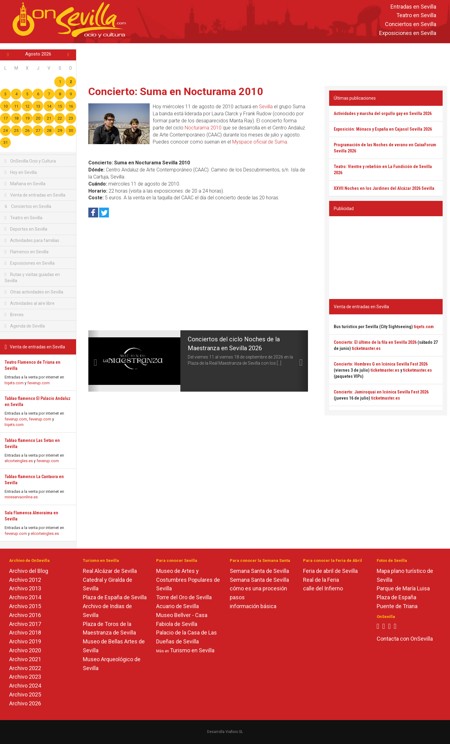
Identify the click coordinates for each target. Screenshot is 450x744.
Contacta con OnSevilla (405, 638)
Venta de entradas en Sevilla (35, 195)
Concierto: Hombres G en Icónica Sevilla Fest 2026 (381, 364)
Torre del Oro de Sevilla (184, 597)
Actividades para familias (32, 240)
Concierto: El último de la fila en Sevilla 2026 (375, 342)
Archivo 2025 (25, 694)
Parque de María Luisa (403, 588)
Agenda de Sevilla (25, 326)
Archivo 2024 (25, 685)
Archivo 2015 (25, 606)
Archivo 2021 (25, 659)
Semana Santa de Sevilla (259, 571)
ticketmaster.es (366, 348)
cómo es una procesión (258, 588)
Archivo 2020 (25, 650)
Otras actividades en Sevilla (34, 292)
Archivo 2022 (25, 668)
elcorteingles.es (19, 460)
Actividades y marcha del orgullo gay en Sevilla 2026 (383, 113)
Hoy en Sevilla (21, 172)
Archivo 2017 (25, 624)
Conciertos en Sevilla (410, 24)
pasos (237, 597)
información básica (253, 606)
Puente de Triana (397, 606)
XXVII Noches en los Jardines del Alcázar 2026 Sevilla (384, 188)
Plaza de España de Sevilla (115, 597)
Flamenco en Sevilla (26, 251)
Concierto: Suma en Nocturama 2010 (175, 91)
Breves (14, 314)
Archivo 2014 (25, 597)
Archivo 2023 (25, 676)
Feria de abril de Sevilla (330, 571)
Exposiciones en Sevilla (407, 33)
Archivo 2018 (25, 632)
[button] (93, 361)
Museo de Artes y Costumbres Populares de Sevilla (188, 580)
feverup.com (38, 383)
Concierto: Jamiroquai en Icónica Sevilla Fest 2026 (381, 391)
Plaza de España (396, 597)
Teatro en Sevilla (416, 15)
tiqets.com (14, 383)
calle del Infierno (323, 588)
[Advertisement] (263, 63)
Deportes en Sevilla (26, 229)
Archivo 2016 (25, 615)
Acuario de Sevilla (177, 606)
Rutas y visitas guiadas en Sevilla (32, 277)
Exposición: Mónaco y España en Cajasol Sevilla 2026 (383, 129)
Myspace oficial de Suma (259, 142)
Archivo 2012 (25, 580)
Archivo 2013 (25, 588)
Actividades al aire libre (30, 303)
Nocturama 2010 (203, 128)
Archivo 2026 (25, 703)
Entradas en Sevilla (413, 6)
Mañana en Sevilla (25, 183)
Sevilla (266, 106)
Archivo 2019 (25, 641)
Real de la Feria (321, 580)
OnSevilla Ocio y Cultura (30, 161)
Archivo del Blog (28, 571)
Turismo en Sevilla (192, 650)
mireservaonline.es (21, 497)
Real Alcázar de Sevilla (110, 571)
